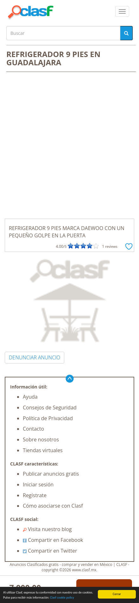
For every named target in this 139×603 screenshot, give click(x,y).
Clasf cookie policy (62, 597)
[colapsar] (122, 11)
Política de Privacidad (48, 418)
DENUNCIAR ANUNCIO (34, 357)
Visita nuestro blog (47, 529)
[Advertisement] (69, 145)
